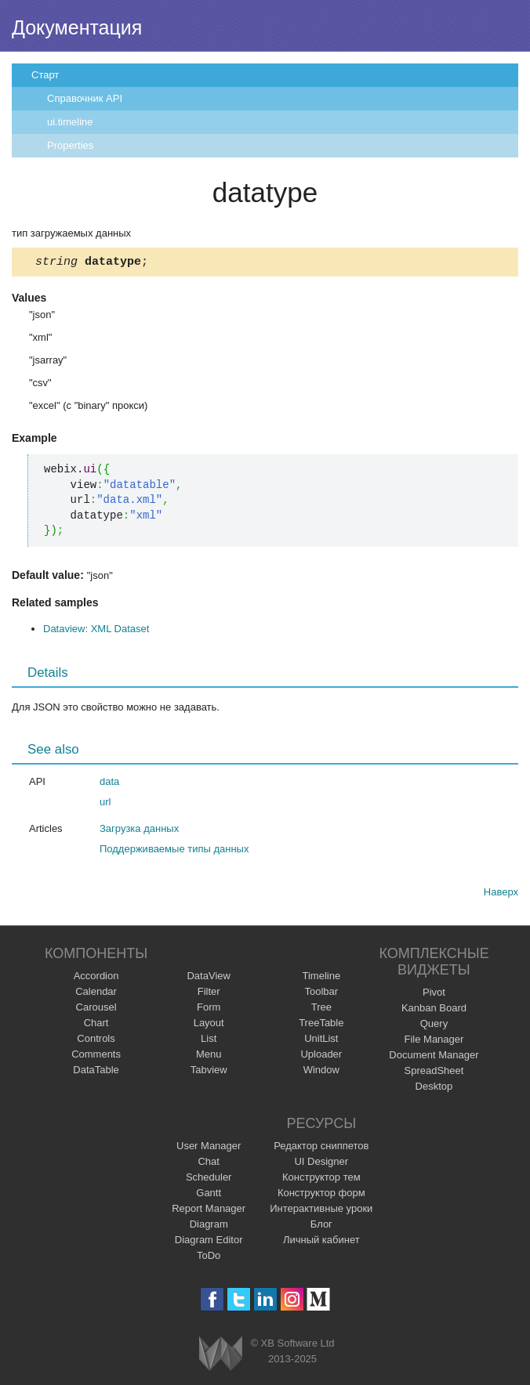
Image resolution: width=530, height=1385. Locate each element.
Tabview (209, 1072)
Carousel (96, 1009)
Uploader (321, 1056)
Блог (321, 1226)
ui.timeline (70, 122)
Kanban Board (433, 1010)
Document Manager (433, 1057)
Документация (77, 27)
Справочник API (84, 98)
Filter (209, 994)
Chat (208, 1164)
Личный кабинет (321, 1242)
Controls (95, 1041)
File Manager (434, 1041)
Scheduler (209, 1179)
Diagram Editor (209, 1242)
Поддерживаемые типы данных (174, 851)
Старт (45, 75)
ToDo (208, 1258)
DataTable (96, 1072)
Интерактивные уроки (321, 1211)
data (109, 784)
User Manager (208, 1148)
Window (321, 1072)
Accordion (96, 978)
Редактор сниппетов (321, 1148)
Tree (321, 1009)
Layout (209, 1025)
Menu (209, 1056)
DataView (208, 978)
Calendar (96, 994)
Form (208, 1009)
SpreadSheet (433, 1073)
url (105, 804)
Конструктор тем (321, 1179)
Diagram (209, 1226)
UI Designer (321, 1164)
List (208, 1041)
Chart (96, 1025)
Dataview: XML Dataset (96, 631)
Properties (70, 145)
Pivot (434, 994)
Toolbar (321, 994)
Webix (220, 1355)
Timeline (321, 978)
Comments (96, 1056)
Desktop (434, 1088)
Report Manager (208, 1211)
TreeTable (321, 1025)
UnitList (321, 1041)
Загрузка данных (139, 831)
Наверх (501, 894)
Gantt (208, 1195)
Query (434, 1026)
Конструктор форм (321, 1195)
